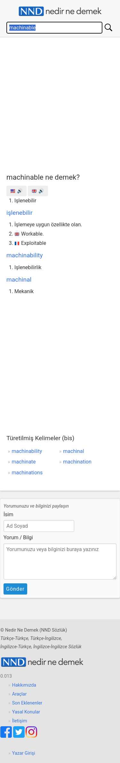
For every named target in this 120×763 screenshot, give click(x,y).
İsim (8, 514)
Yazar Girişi (23, 753)
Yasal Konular (26, 712)
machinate (24, 462)
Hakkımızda (24, 685)
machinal (18, 279)
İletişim (19, 721)
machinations (27, 473)
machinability (24, 255)
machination (77, 462)
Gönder (15, 589)
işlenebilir (19, 212)
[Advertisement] (60, 104)
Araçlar (19, 694)
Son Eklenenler (27, 703)
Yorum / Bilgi (18, 537)
